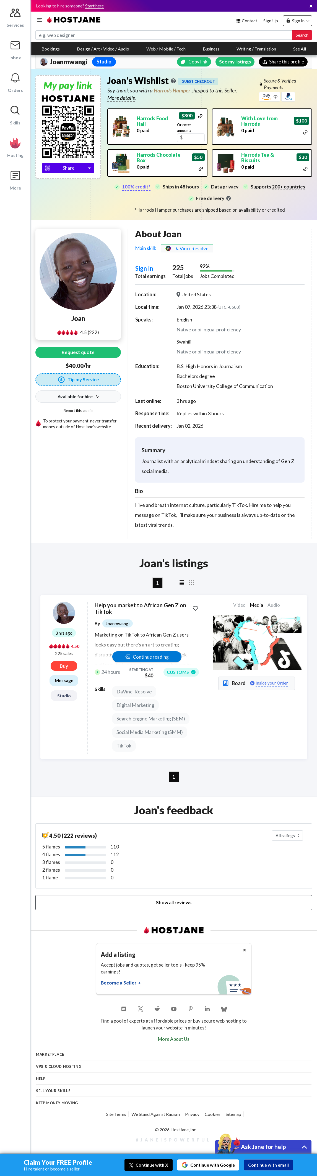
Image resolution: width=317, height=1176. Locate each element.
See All (299, 48)
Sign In (144, 268)
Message (64, 680)
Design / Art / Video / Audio (103, 48)
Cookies (212, 1114)
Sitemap (233, 1114)
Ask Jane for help (263, 1146)
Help (41, 1078)
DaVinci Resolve (134, 691)
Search (302, 35)
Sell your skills (53, 1091)
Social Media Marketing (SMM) (149, 732)
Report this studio (78, 410)
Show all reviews (173, 902)
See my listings (235, 62)
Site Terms (116, 1114)
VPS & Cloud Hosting (58, 1066)
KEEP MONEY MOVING (57, 1103)
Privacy (192, 1114)
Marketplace (50, 1054)
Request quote (78, 352)
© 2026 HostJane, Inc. (176, 1129)
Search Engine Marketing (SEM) (150, 718)
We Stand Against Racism (155, 1114)
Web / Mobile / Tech (166, 48)
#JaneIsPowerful (174, 1139)
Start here (94, 5)
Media (256, 605)
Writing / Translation (256, 48)
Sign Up (270, 20)
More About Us (173, 1039)
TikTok (123, 746)
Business (211, 48)
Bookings (50, 48)
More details (121, 98)
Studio (64, 695)
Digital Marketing (135, 705)
